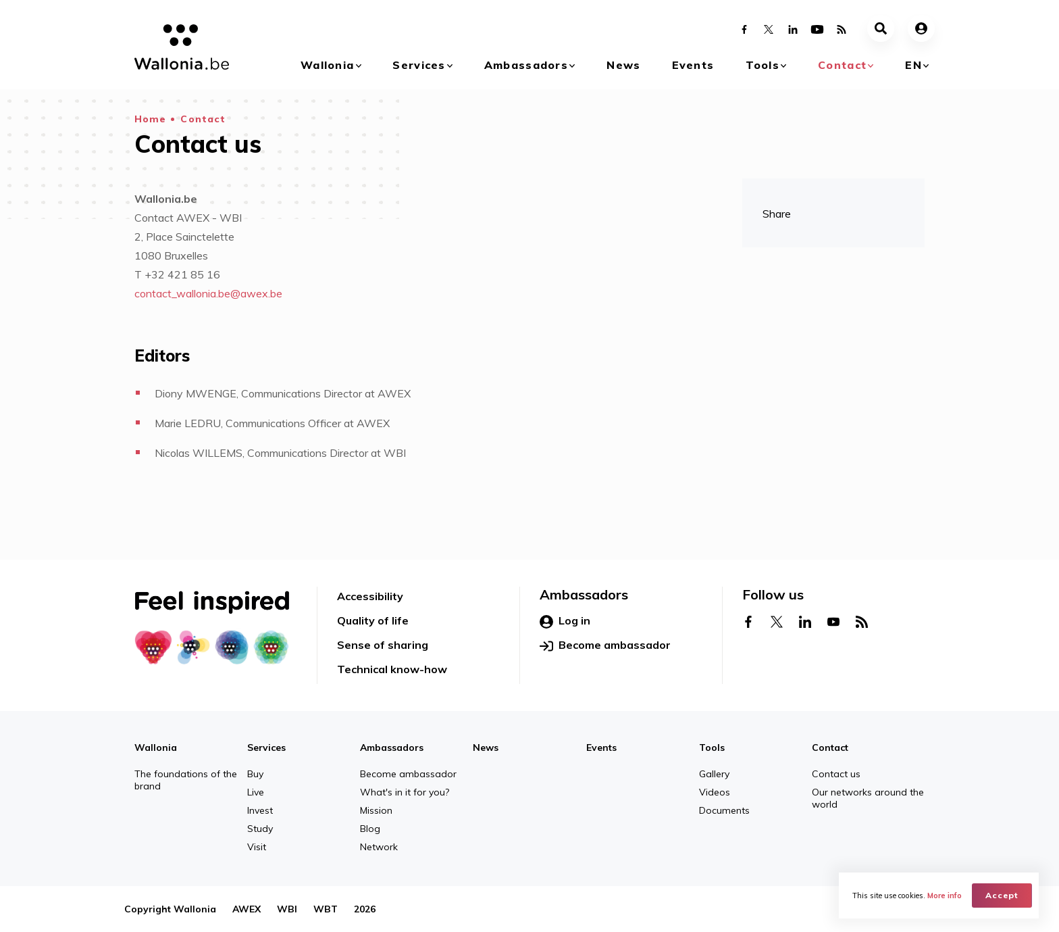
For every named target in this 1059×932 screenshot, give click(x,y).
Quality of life (373, 620)
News (623, 65)
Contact (842, 65)
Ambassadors (526, 65)
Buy (255, 774)
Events (693, 65)
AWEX (246, 909)
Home (150, 119)
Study (260, 829)
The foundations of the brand (185, 780)
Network (379, 847)
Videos (714, 792)
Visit (256, 847)
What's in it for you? (404, 792)
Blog (370, 829)
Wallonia (327, 65)
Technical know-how (392, 669)
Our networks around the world (868, 798)
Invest (260, 810)
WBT (325, 909)
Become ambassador (605, 645)
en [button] (913, 65)
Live (255, 792)
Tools (762, 65)
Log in (565, 621)
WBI (287, 909)
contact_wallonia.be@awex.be (208, 293)
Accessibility (370, 596)
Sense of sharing (382, 645)
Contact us (836, 774)
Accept (1001, 895)
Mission (376, 810)
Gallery (714, 774)
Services (418, 65)
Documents (724, 810)
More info (944, 895)
